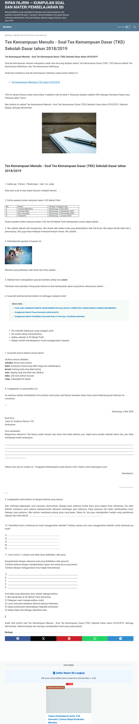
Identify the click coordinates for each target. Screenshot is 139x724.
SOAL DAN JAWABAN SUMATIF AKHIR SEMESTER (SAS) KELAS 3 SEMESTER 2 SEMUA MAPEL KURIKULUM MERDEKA (117, 197)
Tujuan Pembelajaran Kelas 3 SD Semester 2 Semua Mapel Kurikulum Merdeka (117, 91)
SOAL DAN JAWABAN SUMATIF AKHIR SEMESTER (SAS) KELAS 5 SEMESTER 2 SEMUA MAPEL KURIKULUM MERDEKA (117, 114)
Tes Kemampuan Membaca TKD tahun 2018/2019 (35, 97)
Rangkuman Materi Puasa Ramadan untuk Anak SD (37, 340)
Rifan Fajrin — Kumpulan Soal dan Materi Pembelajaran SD (35, 5)
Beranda (9, 27)
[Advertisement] (69, 705)
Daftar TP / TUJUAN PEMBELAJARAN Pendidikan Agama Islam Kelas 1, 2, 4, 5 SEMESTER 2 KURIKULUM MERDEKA (117, 168)
